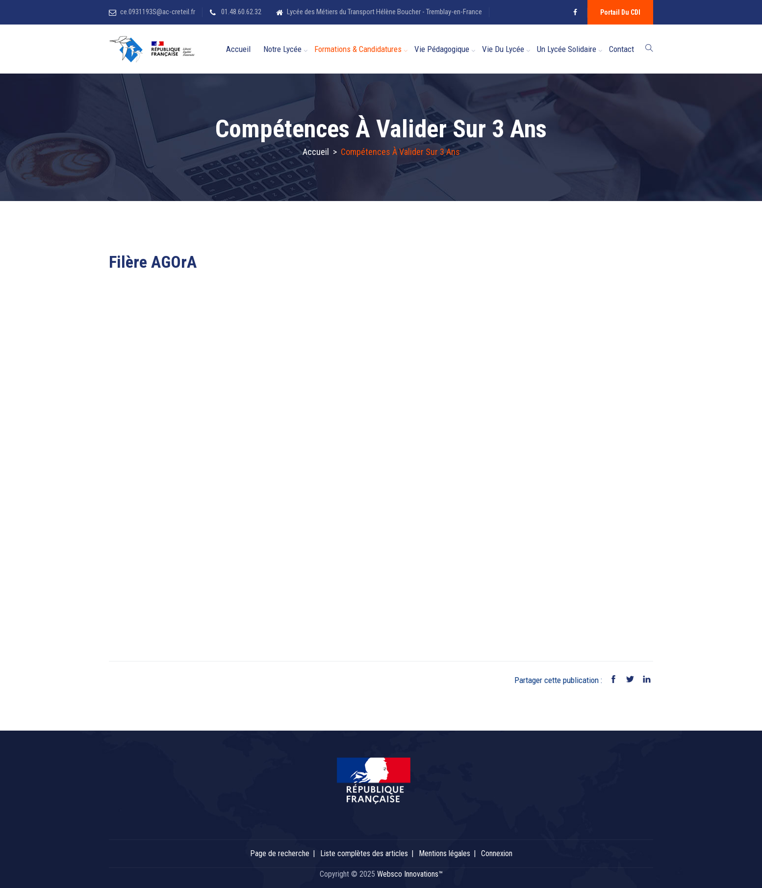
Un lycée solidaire (566, 49)
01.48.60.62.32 (240, 11)
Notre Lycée (282, 49)
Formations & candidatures (358, 49)
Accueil (238, 49)
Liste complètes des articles (364, 853)
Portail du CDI (620, 12)
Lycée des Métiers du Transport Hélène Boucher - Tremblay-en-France (384, 11)
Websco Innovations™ (410, 874)
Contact (621, 49)
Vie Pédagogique (441, 49)
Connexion (496, 853)
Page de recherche (279, 853)
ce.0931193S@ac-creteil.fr (157, 11)
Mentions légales (444, 853)
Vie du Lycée (503, 49)
